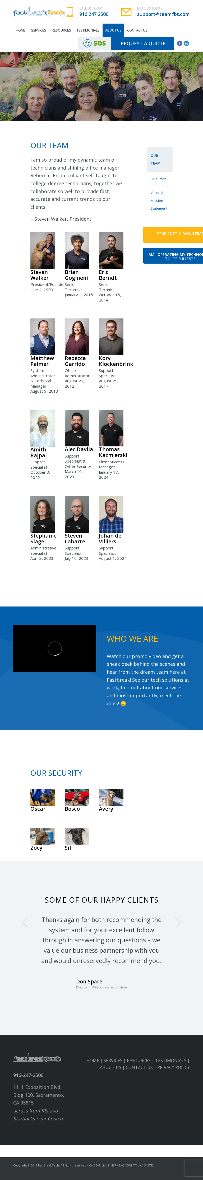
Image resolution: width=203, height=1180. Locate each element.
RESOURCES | (141, 1060)
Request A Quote (143, 43)
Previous (25, 922)
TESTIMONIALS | (172, 1060)
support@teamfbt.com (163, 14)
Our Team (155, 159)
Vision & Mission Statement (159, 200)
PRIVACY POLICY (173, 1067)
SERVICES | (115, 1060)
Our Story (158, 178)
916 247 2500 (93, 14)
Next (178, 922)
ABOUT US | (113, 1067)
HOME (92, 1060)
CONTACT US (139, 1067)
